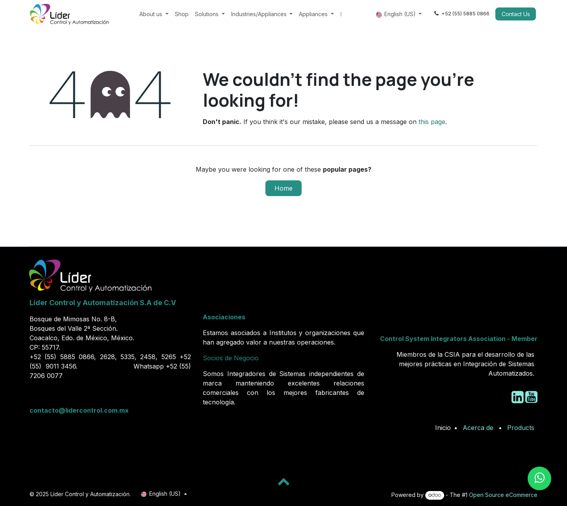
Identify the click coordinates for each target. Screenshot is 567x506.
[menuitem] (154, 14)
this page (432, 122)
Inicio (443, 428)
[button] (283, 481)
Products (520, 428)
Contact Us (516, 14)
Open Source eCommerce (503, 494)
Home (283, 188)
